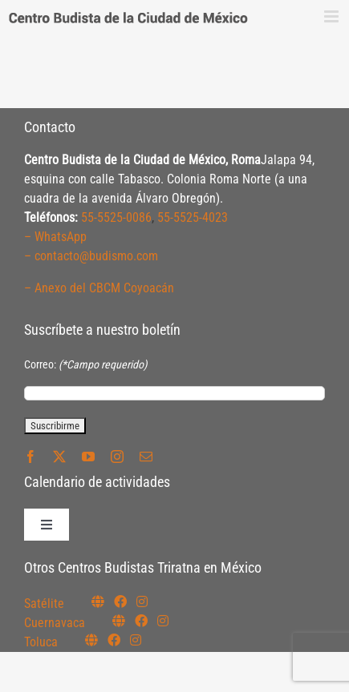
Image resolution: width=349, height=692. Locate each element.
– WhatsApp (55, 236)
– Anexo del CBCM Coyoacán (99, 288)
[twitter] (59, 456)
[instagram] (117, 456)
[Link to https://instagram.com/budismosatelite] (142, 601)
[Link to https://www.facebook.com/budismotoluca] (114, 640)
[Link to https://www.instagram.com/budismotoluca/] (135, 640)
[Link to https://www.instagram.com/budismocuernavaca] (162, 620)
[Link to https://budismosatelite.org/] (97, 601)
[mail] (146, 456)
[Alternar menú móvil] (332, 16)
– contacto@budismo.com (91, 256)
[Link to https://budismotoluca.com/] (91, 640)
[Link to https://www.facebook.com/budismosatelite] (120, 601)
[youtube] (88, 456)
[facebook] (30, 456)
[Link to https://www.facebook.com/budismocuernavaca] (141, 620)
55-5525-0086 (116, 217)
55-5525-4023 (192, 217)
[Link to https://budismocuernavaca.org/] (118, 620)
